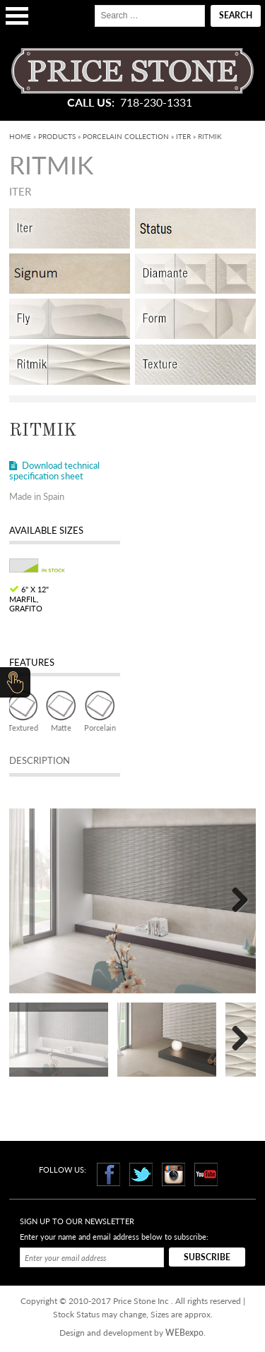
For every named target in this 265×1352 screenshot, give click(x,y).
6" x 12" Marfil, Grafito (29, 598)
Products (57, 136)
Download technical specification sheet (54, 471)
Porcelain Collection (126, 136)
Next (234, 901)
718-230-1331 (156, 102)
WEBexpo (184, 1332)
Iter (183, 136)
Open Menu (17, 16)
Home (20, 136)
